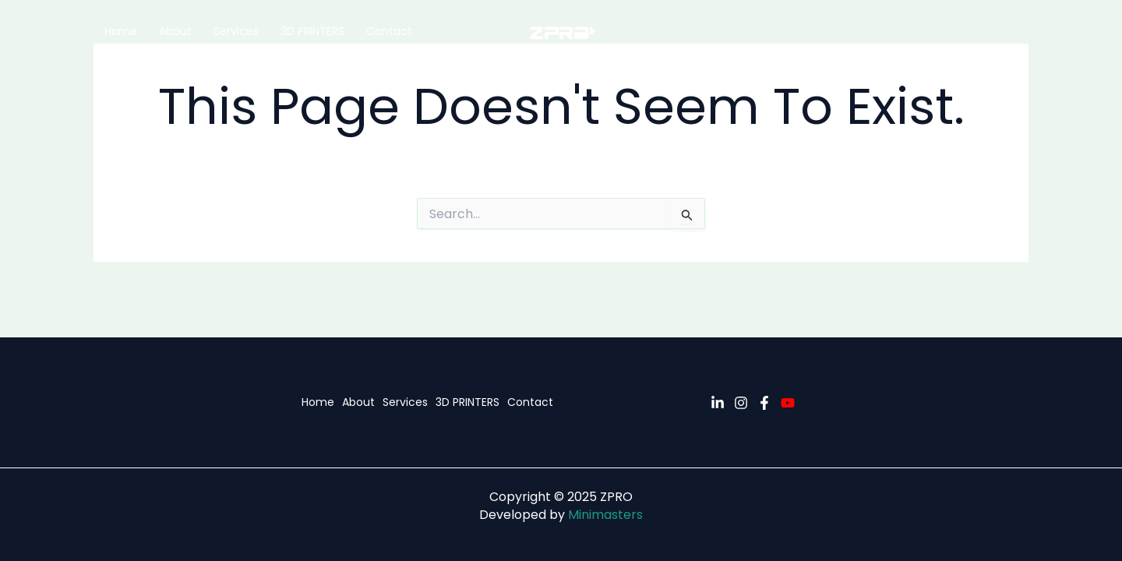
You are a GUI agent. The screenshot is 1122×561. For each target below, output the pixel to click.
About (175, 31)
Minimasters (605, 515)
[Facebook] (764, 403)
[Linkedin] (718, 403)
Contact (389, 31)
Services (236, 31)
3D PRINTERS (312, 31)
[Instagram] (741, 403)
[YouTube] (788, 403)
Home (120, 31)
